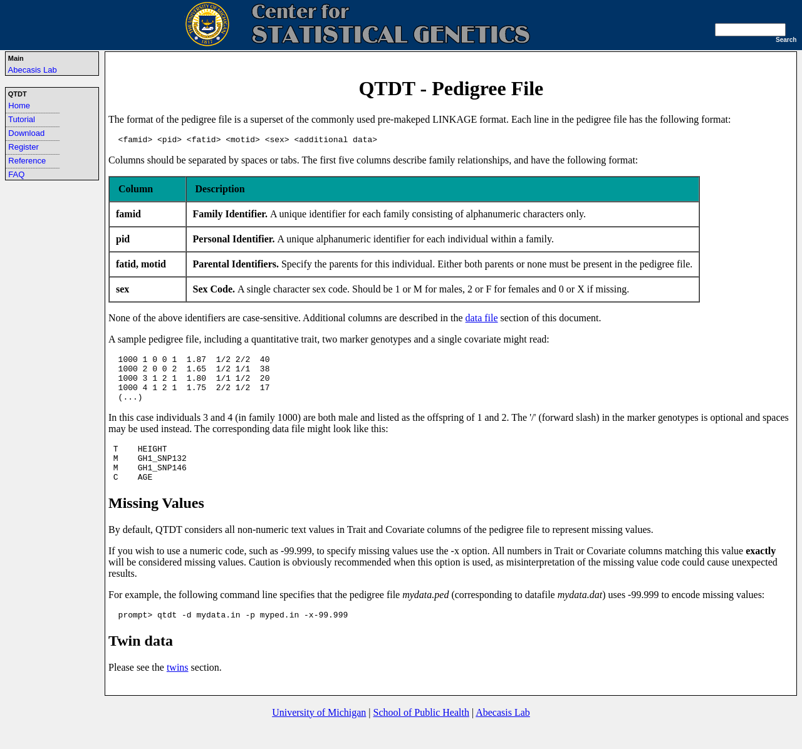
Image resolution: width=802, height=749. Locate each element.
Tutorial (21, 119)
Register (23, 147)
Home (19, 105)
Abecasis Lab (32, 70)
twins (178, 688)
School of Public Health (421, 733)
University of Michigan (319, 733)
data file (482, 319)
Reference (27, 160)
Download (26, 133)
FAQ (16, 174)
